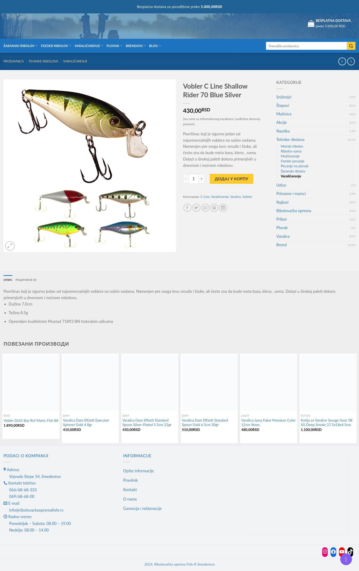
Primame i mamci (291, 193)
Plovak (115, 45)
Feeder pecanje (292, 161)
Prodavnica (14, 61)
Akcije (281, 122)
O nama (130, 499)
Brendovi (136, 45)
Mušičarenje (290, 156)
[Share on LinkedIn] (223, 208)
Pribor (281, 219)
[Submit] (351, 46)
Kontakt (130, 490)
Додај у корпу (231, 178)
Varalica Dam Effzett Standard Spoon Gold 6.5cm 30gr (205, 422)
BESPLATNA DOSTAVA (333, 21)
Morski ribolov (292, 146)
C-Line (205, 197)
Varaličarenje (88, 45)
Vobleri (247, 197)
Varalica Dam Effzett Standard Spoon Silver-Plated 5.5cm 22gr (147, 422)
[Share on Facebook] (187, 208)
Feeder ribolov (56, 45)
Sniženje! (284, 96)
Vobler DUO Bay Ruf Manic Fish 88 (31, 421)
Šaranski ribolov (21, 45)
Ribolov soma (291, 151)
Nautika (283, 131)
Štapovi (282, 105)
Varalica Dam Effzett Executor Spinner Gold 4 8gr (86, 422)
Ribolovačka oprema (293, 210)
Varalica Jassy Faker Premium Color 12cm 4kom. (268, 422)
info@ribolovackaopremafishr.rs (36, 510)
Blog (155, 45)
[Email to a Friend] (205, 208)
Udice (281, 185)
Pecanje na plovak (294, 166)
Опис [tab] (8, 280)
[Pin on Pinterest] (214, 208)
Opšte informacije (138, 471)
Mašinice (284, 113)
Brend (281, 244)
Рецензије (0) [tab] (27, 280)
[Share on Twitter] (196, 208)
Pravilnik (130, 480)
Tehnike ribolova (43, 61)
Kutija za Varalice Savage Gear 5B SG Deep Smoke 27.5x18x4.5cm (326, 422)
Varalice (235, 197)
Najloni (282, 202)
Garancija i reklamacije (142, 508)
